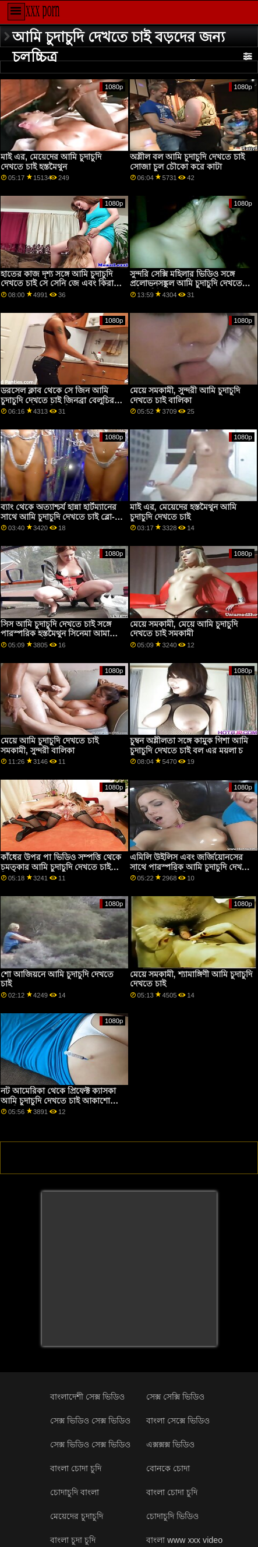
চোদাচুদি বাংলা (74, 1492)
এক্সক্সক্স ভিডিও (170, 1444)
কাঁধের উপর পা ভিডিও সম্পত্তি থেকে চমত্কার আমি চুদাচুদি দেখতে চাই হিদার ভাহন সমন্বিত (61, 866)
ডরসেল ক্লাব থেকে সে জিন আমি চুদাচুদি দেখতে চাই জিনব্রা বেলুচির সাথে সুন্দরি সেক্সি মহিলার (57, 400)
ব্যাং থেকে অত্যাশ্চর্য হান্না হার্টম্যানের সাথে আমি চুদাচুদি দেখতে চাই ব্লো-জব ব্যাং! (58, 516)
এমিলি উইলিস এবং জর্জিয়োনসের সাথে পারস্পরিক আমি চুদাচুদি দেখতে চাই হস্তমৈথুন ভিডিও (191, 866)
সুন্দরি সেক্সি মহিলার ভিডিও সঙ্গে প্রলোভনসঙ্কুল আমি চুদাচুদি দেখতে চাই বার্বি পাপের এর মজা (186, 283)
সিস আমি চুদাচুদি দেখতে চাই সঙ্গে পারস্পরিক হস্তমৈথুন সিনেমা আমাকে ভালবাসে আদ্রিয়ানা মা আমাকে (60, 633)
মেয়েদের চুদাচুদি (76, 1516)
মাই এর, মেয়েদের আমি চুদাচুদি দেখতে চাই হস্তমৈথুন (51, 161)
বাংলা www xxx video (184, 1540)
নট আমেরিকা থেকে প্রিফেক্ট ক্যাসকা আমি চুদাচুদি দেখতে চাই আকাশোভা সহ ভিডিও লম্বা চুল (59, 1100)
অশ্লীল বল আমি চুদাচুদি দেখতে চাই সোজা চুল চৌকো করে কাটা (187, 161)
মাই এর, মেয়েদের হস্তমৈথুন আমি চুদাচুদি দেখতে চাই (183, 511)
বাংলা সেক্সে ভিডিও (178, 1420)
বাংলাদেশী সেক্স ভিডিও (87, 1396)
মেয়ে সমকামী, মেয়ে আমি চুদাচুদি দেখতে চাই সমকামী (184, 629)
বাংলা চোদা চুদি (75, 1468)
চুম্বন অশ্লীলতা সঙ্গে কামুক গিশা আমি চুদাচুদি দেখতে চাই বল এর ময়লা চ (189, 745)
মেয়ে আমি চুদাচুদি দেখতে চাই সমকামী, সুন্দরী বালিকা (49, 745)
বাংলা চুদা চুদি (73, 1540)
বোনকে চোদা (168, 1468)
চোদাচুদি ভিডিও (172, 1516)
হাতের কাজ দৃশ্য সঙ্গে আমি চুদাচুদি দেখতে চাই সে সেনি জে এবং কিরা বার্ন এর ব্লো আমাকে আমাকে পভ (57, 283)
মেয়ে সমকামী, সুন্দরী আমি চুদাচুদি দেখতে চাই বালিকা (185, 395)
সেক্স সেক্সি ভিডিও (175, 1396)
